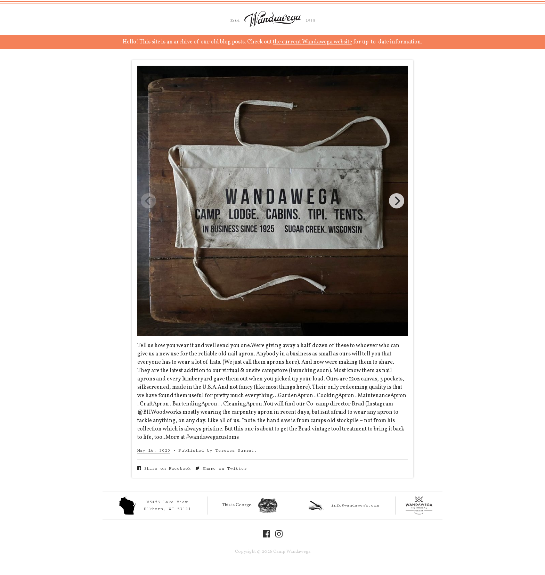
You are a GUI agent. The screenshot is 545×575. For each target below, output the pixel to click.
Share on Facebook (164, 468)
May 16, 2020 (153, 450)
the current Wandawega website (312, 42)
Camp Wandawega (272, 19)
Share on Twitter (221, 468)
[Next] (396, 200)
